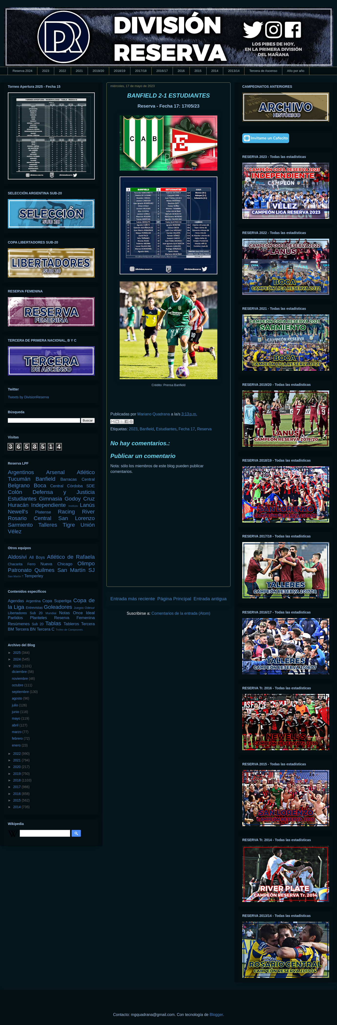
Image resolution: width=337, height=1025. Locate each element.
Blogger (216, 1015)
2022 (62, 71)
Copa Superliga (56, 601)
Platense (43, 512)
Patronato (20, 570)
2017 (17, 787)
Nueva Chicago (56, 564)
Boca (40, 485)
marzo (17, 732)
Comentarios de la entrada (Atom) (180, 613)
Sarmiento (20, 525)
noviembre (20, 678)
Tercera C (45, 629)
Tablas (53, 623)
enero (17, 745)
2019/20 (98, 71)
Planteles (38, 617)
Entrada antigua (210, 598)
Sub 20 (37, 624)
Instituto (73, 505)
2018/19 (119, 71)
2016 (181, 71)
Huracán (18, 505)
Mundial (50, 613)
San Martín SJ (76, 570)
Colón (15, 492)
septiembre (21, 692)
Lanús (87, 505)
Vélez (14, 531)
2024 (17, 659)
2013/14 (234, 71)
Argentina (33, 601)
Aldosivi (17, 557)
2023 (45, 71)
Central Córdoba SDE (72, 486)
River (88, 512)
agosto (17, 698)
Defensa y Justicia (63, 492)
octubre (18, 685)
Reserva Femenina (74, 617)
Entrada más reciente (132, 598)
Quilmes (44, 570)
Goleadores (58, 607)
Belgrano (19, 485)
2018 (17, 780)
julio (15, 705)
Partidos (15, 617)
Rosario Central (29, 518)
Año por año (295, 71)
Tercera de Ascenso (263, 71)
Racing (66, 512)
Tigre (69, 525)
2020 (17, 767)
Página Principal (174, 598)
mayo (16, 718)
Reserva (204, 429)
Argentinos (21, 472)
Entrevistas (34, 608)
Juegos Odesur (84, 608)
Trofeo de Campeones (69, 629)
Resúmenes (19, 624)
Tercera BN (25, 629)
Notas (64, 613)
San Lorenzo (76, 518)
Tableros (71, 624)
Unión (87, 525)
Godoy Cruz (79, 499)
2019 (17, 774)
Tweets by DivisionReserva (28, 397)
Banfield (147, 429)
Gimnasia (50, 499)
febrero (18, 738)
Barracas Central (77, 479)
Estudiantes (166, 429)
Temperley (33, 576)
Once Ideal (84, 613)
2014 (214, 71)
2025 (17, 653)
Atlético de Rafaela (71, 557)
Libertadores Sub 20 (25, 613)
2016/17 (162, 71)
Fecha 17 (187, 429)
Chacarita (15, 564)
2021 (79, 71)
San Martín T (15, 576)
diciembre (20, 672)
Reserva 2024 (22, 71)
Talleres (47, 525)
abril (15, 725)
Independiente (48, 505)
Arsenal (55, 472)
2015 (197, 71)
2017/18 (141, 71)
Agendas (16, 601)
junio (16, 712)
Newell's (18, 512)
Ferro (31, 564)
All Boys (37, 557)
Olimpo (86, 563)
